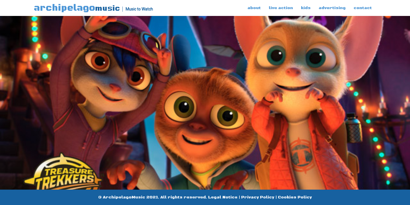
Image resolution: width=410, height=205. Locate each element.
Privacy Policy (257, 197)
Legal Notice (222, 197)
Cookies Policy (295, 197)
